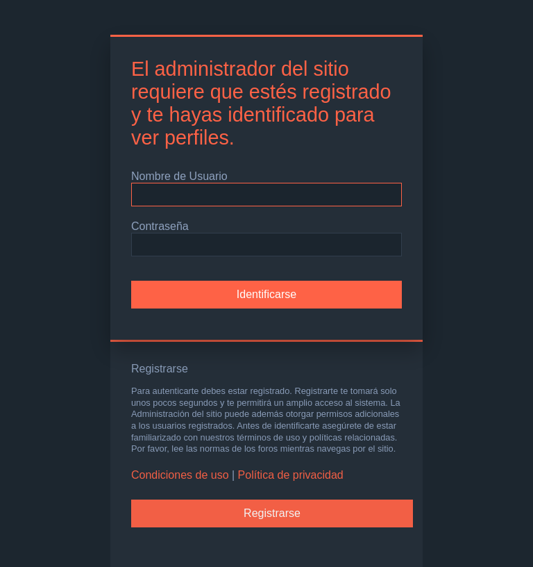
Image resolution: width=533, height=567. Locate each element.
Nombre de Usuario (179, 176)
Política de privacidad (291, 475)
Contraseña (160, 226)
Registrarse (272, 513)
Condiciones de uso (180, 475)
